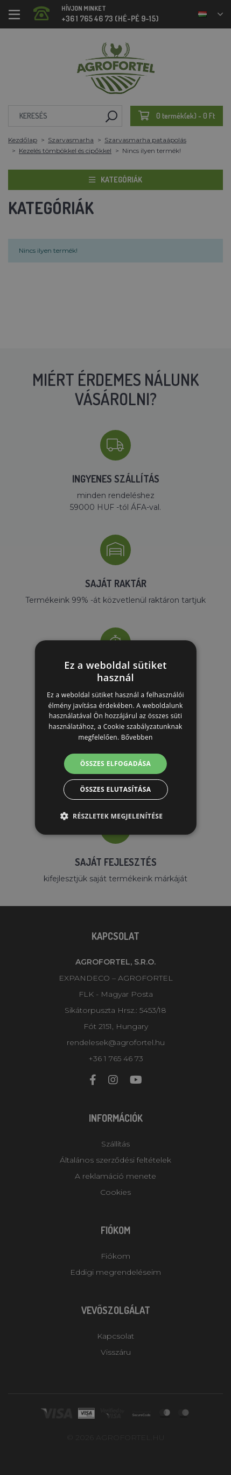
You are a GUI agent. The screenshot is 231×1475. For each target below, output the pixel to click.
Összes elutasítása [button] (115, 789)
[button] (115, 815)
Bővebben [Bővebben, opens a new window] (137, 737)
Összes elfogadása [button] (115, 763)
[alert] (115, 737)
